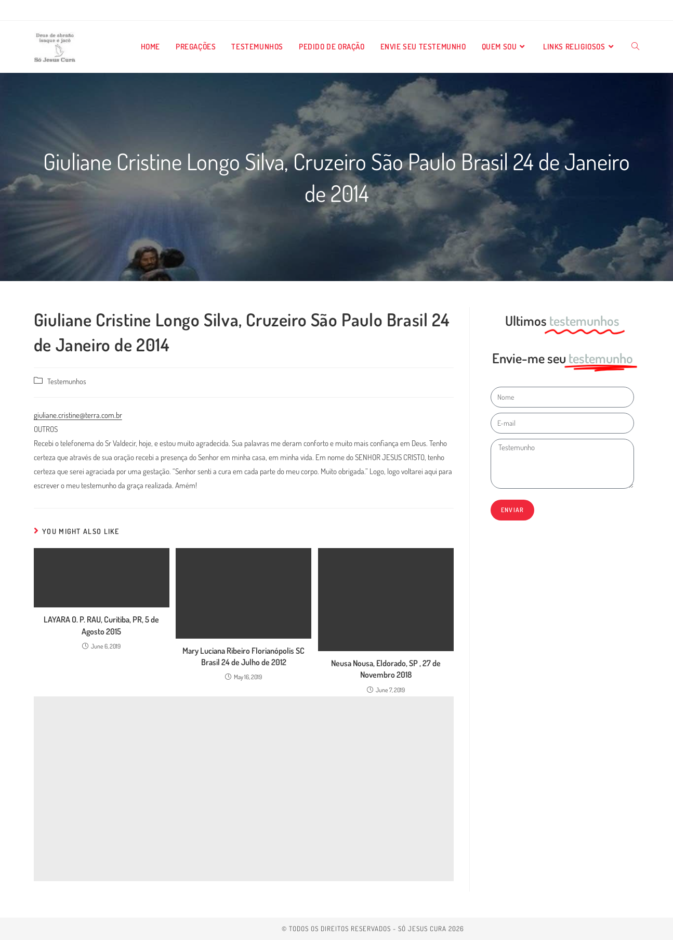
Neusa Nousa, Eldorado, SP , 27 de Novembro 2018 (386, 669)
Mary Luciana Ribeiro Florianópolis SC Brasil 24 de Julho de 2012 (243, 656)
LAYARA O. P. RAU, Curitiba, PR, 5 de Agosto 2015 (101, 625)
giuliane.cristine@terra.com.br (78, 415)
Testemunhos (66, 381)
